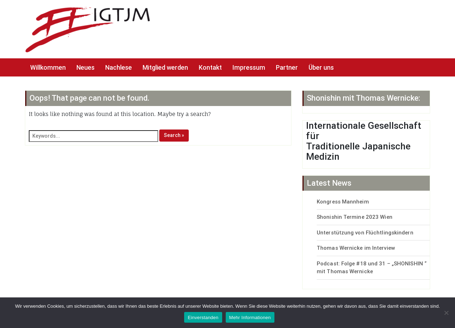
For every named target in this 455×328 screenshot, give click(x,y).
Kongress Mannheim (343, 202)
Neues (85, 67)
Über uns (321, 67)
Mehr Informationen (250, 317)
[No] (446, 312)
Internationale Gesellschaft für (363, 130)
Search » (174, 135)
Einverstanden (203, 317)
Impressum (248, 67)
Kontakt (210, 67)
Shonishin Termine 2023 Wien (354, 217)
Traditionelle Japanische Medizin (358, 151)
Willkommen (48, 67)
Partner (287, 67)
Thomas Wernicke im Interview (356, 248)
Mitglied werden (165, 67)
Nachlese (118, 67)
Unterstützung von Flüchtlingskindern (365, 232)
